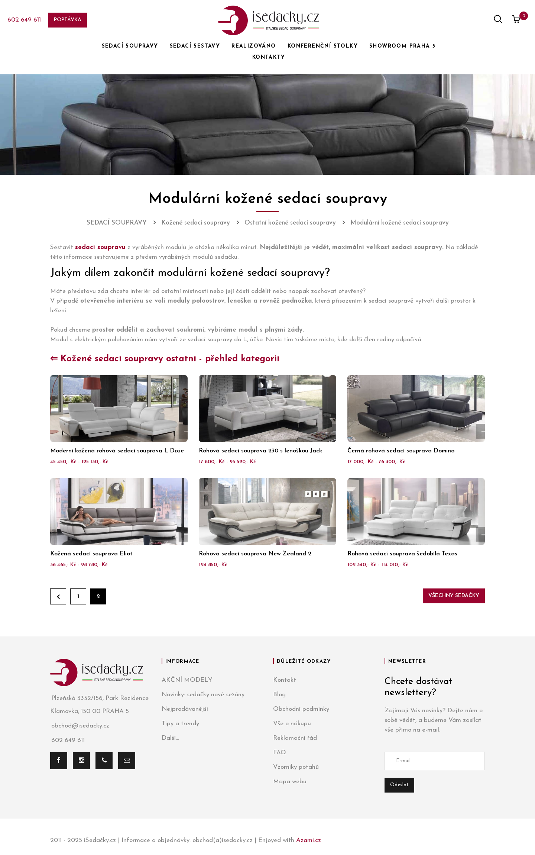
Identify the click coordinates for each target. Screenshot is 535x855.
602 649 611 (24, 20)
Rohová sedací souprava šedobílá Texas (402, 554)
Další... (170, 738)
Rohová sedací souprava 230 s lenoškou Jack (260, 451)
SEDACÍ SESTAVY (195, 46)
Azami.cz (308, 840)
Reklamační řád (295, 738)
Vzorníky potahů (296, 767)
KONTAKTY (268, 57)
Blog (279, 694)
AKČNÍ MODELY (187, 680)
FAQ (279, 752)
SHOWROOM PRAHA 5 (402, 46)
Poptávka (67, 20)
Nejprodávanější (185, 709)
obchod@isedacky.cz (79, 726)
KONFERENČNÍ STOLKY (323, 46)
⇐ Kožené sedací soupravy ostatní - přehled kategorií (164, 359)
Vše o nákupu (292, 723)
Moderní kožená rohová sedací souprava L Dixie (117, 451)
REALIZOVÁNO (253, 46)
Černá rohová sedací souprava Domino (400, 451)
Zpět (58, 596)
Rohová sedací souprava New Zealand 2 (255, 554)
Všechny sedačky (453, 595)
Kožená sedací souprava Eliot (91, 554)
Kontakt (284, 680)
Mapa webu (290, 781)
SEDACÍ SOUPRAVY (130, 46)
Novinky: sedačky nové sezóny (203, 694)
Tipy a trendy (180, 723)
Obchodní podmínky (301, 709)
